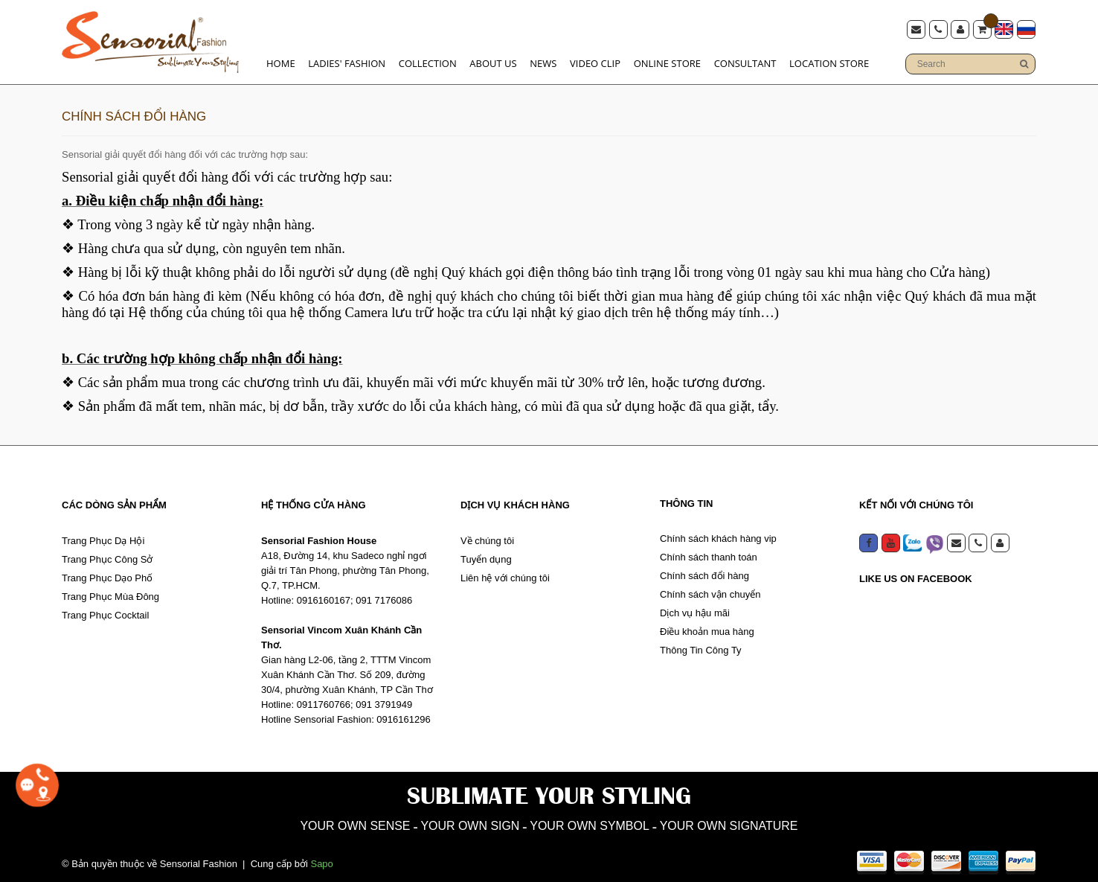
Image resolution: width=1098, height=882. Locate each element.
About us (492, 61)
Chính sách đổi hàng (704, 571)
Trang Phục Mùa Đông (110, 592)
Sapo (321, 861)
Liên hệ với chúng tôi (505, 573)
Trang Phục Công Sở (107, 554)
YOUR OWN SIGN (451, 822)
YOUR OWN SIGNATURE (770, 822)
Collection (428, 61)
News (543, 61)
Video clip (595, 61)
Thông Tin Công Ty (701, 645)
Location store (829, 61)
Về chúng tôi (487, 536)
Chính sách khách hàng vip (718, 534)
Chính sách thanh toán (708, 552)
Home (280, 61)
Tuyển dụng (486, 554)
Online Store (667, 61)
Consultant (745, 61)
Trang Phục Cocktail (105, 610)
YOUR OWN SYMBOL (598, 822)
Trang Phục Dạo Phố (107, 573)
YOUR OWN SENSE (310, 822)
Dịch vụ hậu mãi (695, 608)
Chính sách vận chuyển (710, 589)
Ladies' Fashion (346, 61)
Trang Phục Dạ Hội (103, 536)
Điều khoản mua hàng (707, 627)
